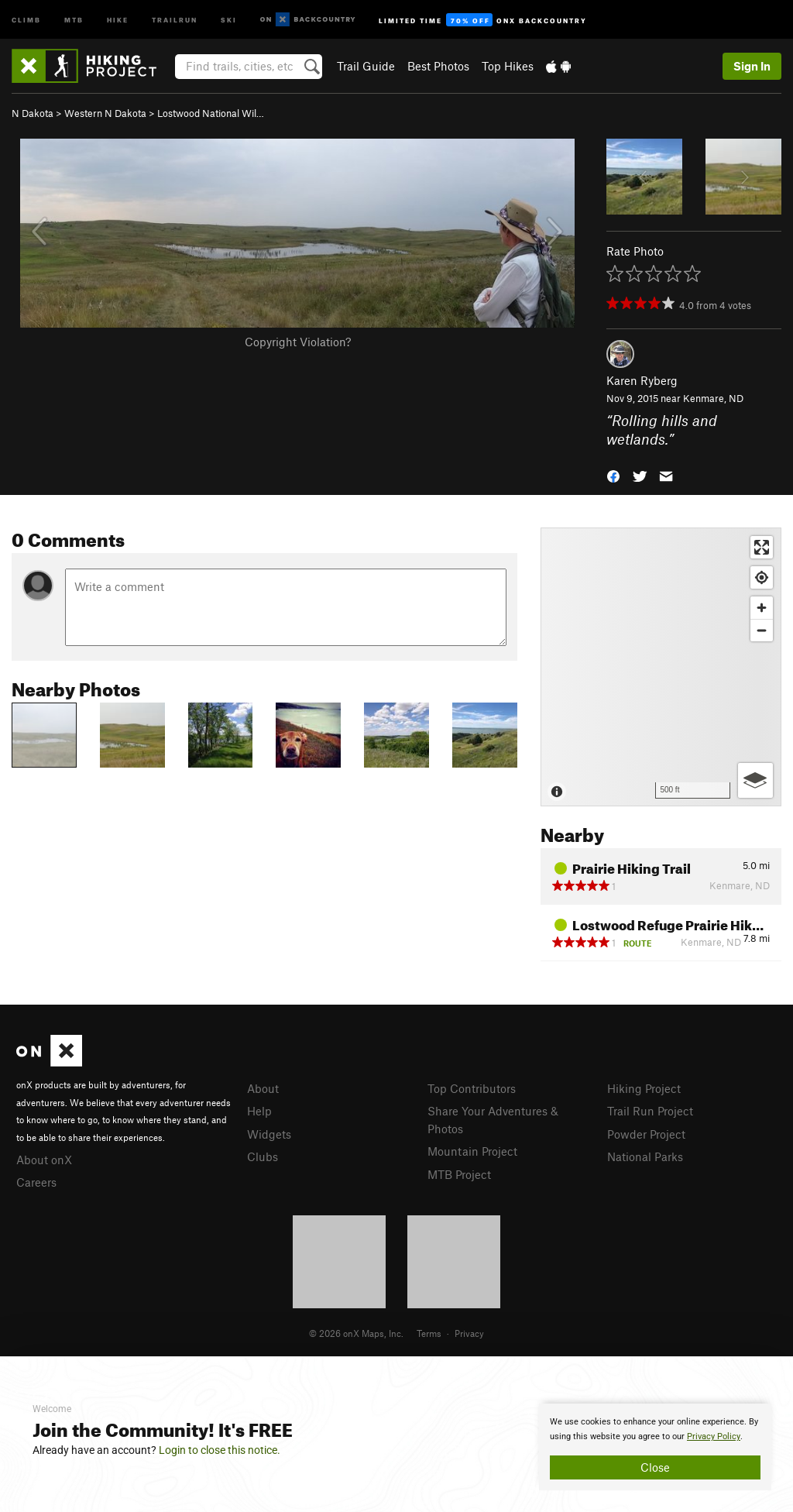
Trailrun (174, 19)
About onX (44, 1160)
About (263, 1088)
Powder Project (646, 1134)
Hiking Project (644, 1088)
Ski (229, 19)
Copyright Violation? (298, 342)
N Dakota (32, 113)
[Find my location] (761, 577)
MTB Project (459, 1174)
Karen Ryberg (642, 380)
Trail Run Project (650, 1111)
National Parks (645, 1156)
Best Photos (438, 66)
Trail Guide (366, 66)
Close (655, 1467)
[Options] (755, 780)
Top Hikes (508, 66)
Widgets (269, 1134)
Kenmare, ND (713, 398)
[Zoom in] (761, 607)
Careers (36, 1182)
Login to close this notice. (219, 1450)
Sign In (752, 66)
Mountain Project (472, 1151)
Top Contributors (471, 1088)
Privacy (469, 1333)
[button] (613, 475)
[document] (655, 1446)
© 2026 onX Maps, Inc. (356, 1333)
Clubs (262, 1156)
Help (259, 1111)
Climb (26, 19)
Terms (429, 1333)
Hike (118, 19)
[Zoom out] (761, 630)
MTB (74, 19)
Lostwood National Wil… (210, 113)
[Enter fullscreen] (761, 547)
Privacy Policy (713, 1436)
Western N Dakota (105, 113)
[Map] (661, 667)
